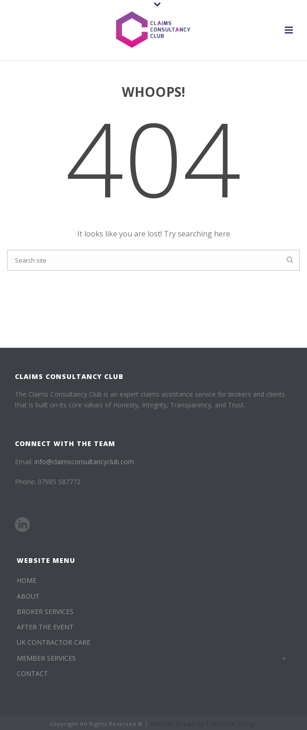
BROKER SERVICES (45, 611)
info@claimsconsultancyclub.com (84, 461)
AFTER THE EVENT (45, 626)
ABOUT (28, 596)
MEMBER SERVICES (46, 658)
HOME (26, 580)
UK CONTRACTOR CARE (53, 642)
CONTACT (32, 673)
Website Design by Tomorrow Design (204, 723)
